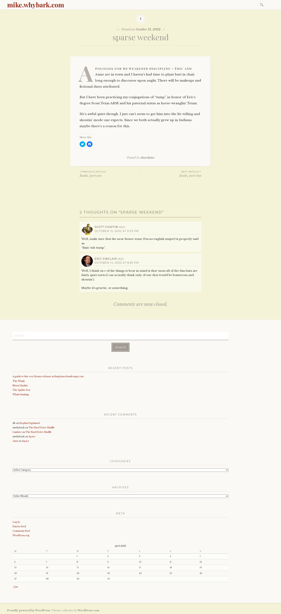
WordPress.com (88, 610)
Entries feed (19, 526)
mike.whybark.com (35, 4)
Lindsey (17, 431)
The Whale (19, 380)
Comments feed (21, 530)
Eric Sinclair (106, 258)
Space (31, 436)
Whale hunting (21, 394)
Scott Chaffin (106, 227)
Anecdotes (147, 158)
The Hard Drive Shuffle (41, 427)
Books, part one (110, 174)
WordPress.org (21, 535)
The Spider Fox (21, 389)
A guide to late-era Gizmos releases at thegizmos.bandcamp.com (48, 376)
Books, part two (171, 174)
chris (15, 440)
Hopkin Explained (29, 422)
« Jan (15, 586)
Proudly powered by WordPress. (29, 610)
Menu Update (20, 385)
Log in (16, 521)
